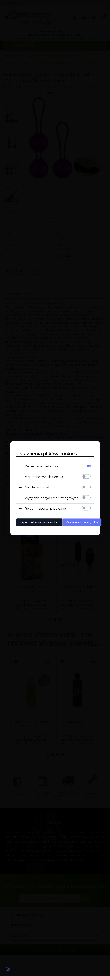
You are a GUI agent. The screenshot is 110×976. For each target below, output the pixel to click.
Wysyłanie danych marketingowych (47, 497)
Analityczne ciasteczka (37, 487)
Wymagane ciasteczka (37, 466)
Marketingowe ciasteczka (39, 476)
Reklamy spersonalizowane (40, 508)
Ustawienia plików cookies (42, 453)
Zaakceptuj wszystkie (79, 522)
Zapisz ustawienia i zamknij (35, 522)
